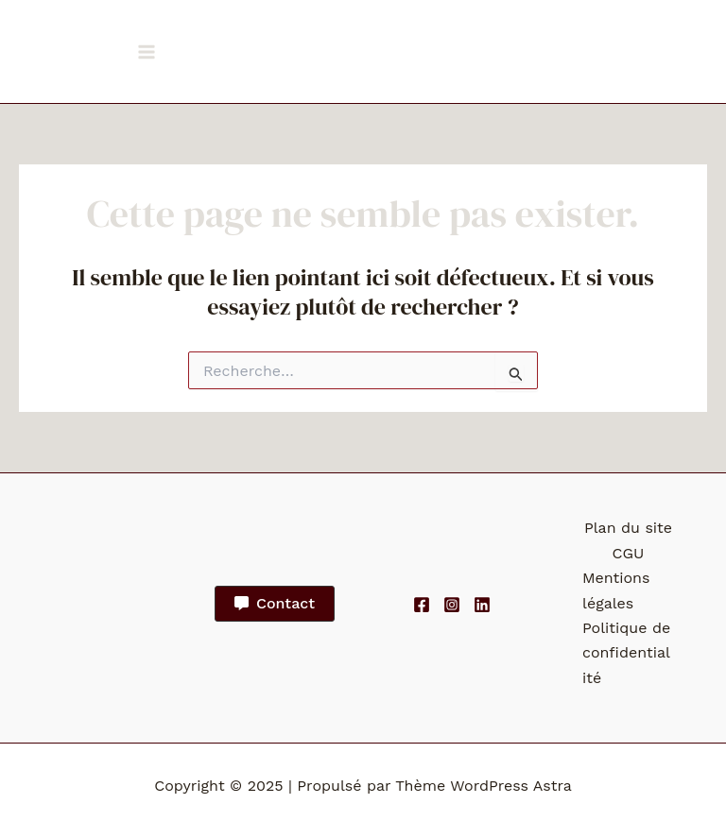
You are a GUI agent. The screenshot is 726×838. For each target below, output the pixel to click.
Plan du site (628, 528)
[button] (275, 604)
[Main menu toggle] (146, 52)
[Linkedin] (482, 604)
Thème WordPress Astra (483, 786)
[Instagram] (451, 604)
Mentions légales (615, 590)
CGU (629, 553)
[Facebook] (421, 604)
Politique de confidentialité (626, 653)
